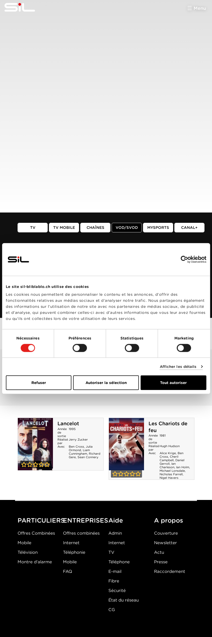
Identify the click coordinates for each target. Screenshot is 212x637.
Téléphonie (74, 552)
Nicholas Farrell (171, 474)
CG (111, 609)
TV (32, 227)
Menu (200, 8)
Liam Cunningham (79, 451)
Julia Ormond (81, 448)
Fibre (113, 580)
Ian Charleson (168, 465)
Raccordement (169, 571)
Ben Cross (76, 446)
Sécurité (117, 590)
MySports (158, 227)
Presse (161, 561)
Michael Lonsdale (172, 471)
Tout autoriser (173, 382)
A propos (168, 520)
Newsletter (165, 542)
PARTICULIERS (41, 520)
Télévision (28, 552)
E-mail (114, 571)
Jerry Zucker (78, 439)
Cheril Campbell (169, 458)
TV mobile (64, 227)
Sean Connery (88, 457)
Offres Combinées (36, 533)
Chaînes (95, 227)
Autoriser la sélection (106, 382)
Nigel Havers (169, 478)
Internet (71, 542)
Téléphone (119, 561)
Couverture (166, 533)
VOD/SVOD (127, 227)
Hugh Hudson (170, 446)
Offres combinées (81, 533)
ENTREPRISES (85, 520)
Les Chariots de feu (126, 444)
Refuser (38, 382)
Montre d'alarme (35, 561)
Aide (115, 520)
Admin (115, 533)
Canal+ (189, 227)
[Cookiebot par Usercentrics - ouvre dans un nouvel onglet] (184, 259)
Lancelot (68, 423)
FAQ (67, 571)
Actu (159, 552)
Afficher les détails (178, 366)
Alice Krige (168, 453)
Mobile (24, 542)
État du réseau (123, 600)
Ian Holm (182, 467)
